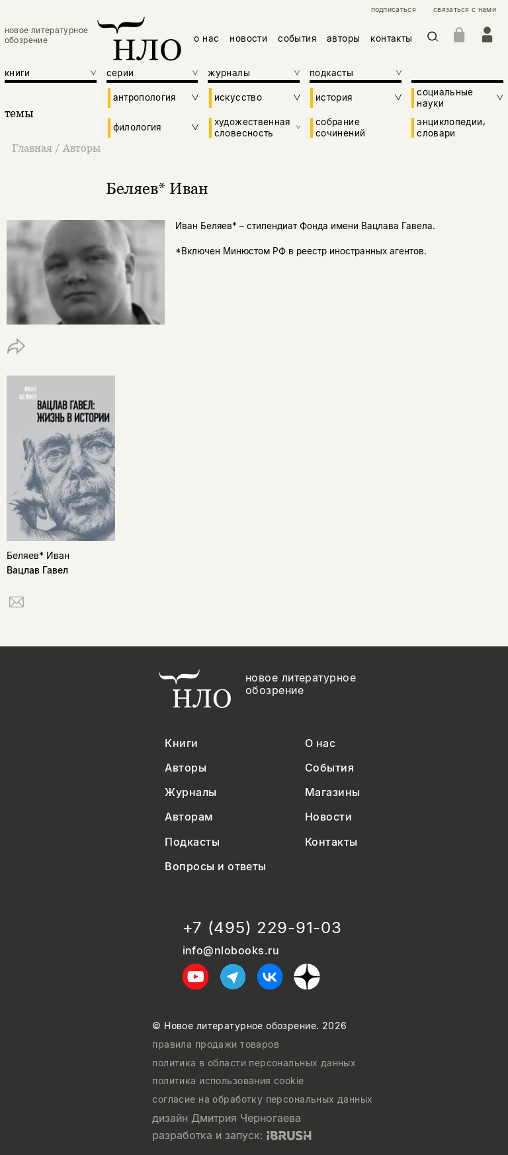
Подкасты (192, 842)
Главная (33, 148)
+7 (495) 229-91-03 (262, 928)
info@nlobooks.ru (231, 950)
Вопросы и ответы (216, 866)
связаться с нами (464, 10)
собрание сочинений (340, 127)
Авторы (82, 148)
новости (248, 38)
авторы (343, 38)
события (297, 38)
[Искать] (433, 38)
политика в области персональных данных (254, 1063)
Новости (328, 817)
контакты (391, 38)
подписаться (393, 10)
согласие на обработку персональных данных (262, 1099)
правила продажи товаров (215, 1044)
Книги (181, 743)
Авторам (189, 817)
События (329, 768)
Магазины (332, 792)
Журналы (190, 792)
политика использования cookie (228, 1081)
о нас (206, 38)
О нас (320, 743)
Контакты (331, 842)
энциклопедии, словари (451, 127)
